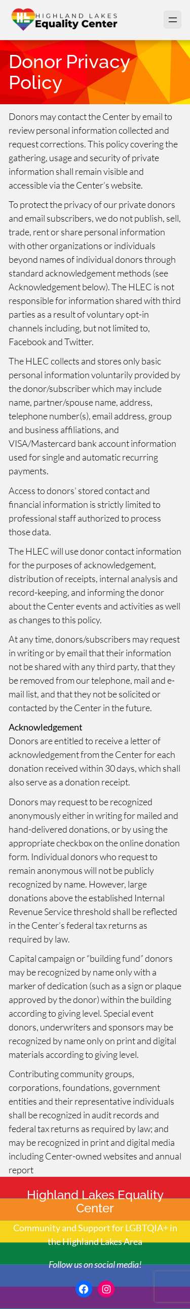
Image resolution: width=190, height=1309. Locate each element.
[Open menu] (172, 19)
